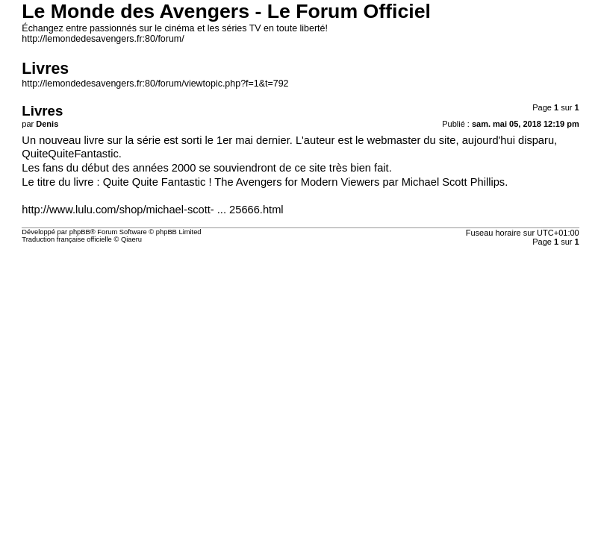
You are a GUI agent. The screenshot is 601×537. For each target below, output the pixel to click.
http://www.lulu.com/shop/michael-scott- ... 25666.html (152, 210)
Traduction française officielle (67, 239)
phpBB (79, 232)
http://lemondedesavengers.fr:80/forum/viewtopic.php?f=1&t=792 (155, 83)
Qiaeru (131, 239)
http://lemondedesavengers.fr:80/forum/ (103, 39)
